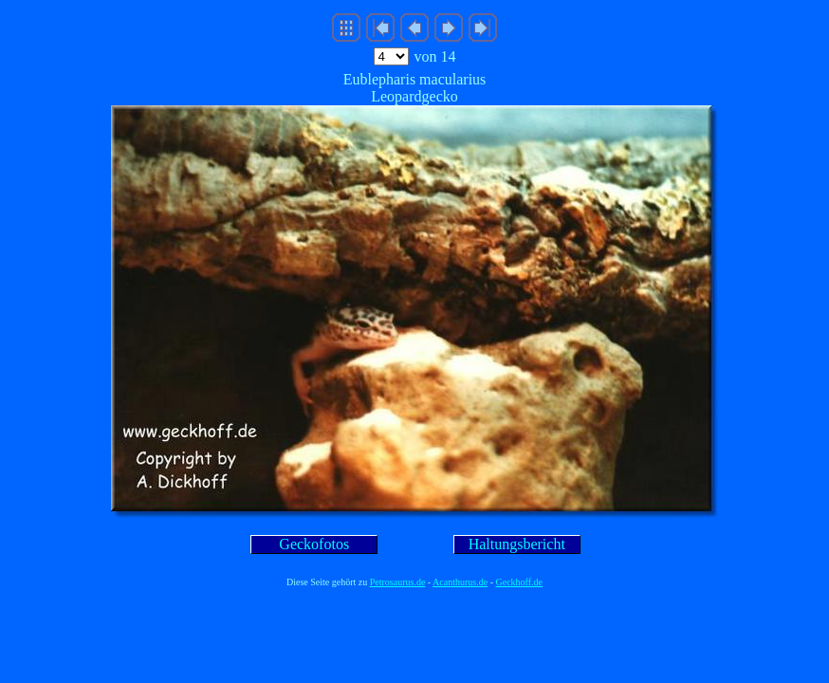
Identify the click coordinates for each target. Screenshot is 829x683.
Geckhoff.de (519, 582)
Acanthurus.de (460, 582)
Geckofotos (314, 544)
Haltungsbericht (517, 544)
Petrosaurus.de (398, 582)
